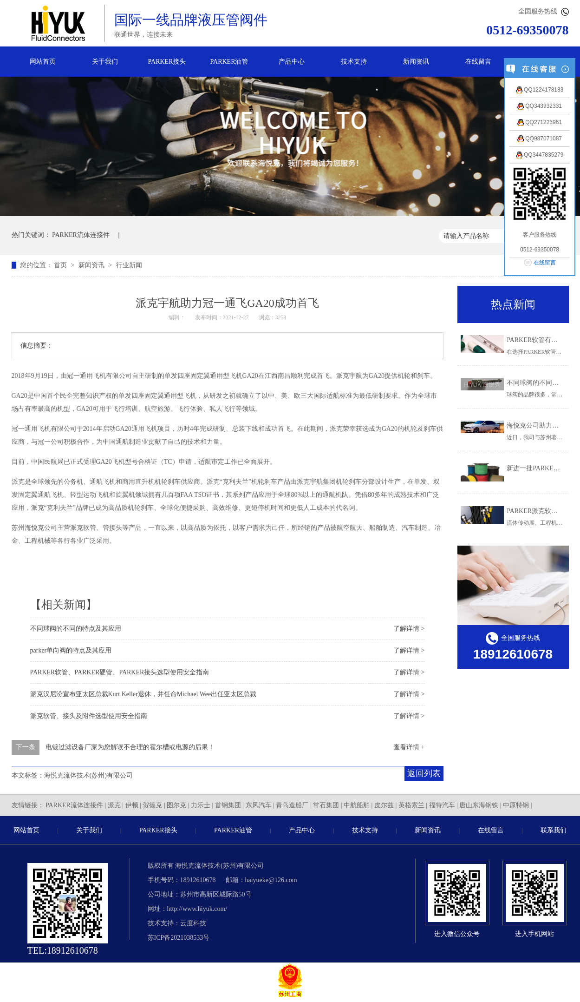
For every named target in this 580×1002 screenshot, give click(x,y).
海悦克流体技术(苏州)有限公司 (88, 775)
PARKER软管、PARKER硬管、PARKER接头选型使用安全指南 (119, 672)
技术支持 (354, 61)
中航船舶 (357, 805)
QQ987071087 (539, 138)
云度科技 (193, 923)
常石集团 (326, 805)
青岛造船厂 (292, 805)
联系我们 (554, 830)
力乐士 (200, 805)
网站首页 (43, 61)
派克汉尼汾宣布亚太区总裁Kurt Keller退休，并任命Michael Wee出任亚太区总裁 (143, 694)
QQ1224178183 (540, 89)
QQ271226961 (539, 122)
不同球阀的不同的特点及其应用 (75, 628)
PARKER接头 (167, 61)
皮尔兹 (384, 805)
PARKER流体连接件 (81, 234)
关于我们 (105, 61)
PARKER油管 (229, 61)
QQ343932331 (539, 106)
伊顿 (131, 805)
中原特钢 (516, 805)
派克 (114, 805)
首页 (61, 265)
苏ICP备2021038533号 (179, 937)
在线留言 (478, 61)
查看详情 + (408, 747)
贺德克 (152, 805)
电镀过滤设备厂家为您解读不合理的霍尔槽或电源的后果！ (130, 747)
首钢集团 (228, 805)
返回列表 (424, 773)
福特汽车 (442, 805)
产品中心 (292, 61)
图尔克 (176, 805)
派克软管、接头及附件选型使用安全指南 (88, 715)
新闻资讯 (416, 61)
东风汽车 (259, 805)
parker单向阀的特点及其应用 (71, 650)
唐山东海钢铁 (478, 805)
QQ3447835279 (540, 155)
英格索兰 (411, 805)
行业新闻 (129, 265)
